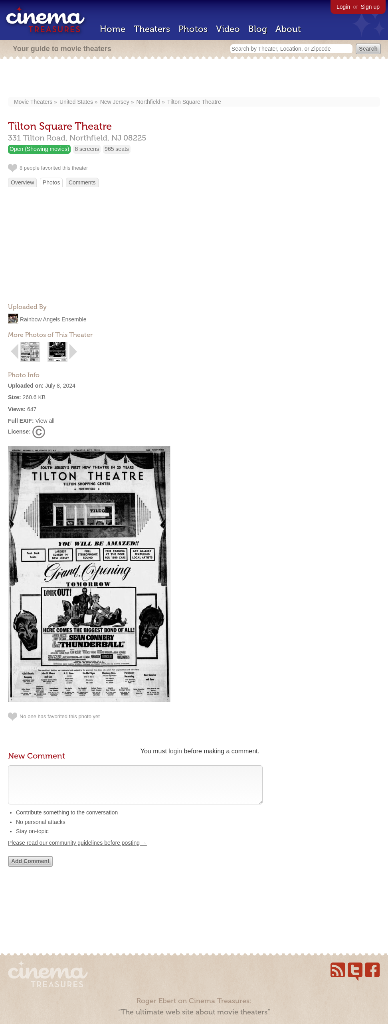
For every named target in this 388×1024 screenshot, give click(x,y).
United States (76, 102)
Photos (193, 29)
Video (228, 29)
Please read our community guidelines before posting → (77, 851)
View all (44, 421)
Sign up (370, 7)
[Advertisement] (194, 79)
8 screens (87, 149)
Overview (22, 182)
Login (343, 7)
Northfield (148, 102)
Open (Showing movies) (39, 149)
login (175, 751)
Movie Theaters (33, 102)
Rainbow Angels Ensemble (53, 319)
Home (112, 29)
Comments (82, 182)
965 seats (117, 149)
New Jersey (114, 102)
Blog (257, 29)
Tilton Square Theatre (194, 102)
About (288, 29)
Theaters (152, 29)
